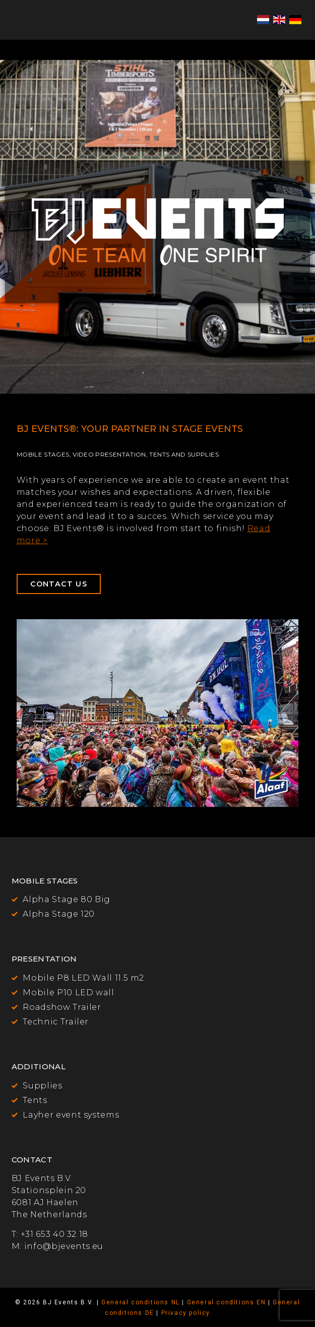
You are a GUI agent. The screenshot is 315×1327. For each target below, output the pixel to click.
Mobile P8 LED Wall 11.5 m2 (83, 978)
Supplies (42, 1085)
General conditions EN (226, 1302)
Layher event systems (71, 1115)
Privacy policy (185, 1312)
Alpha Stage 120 (59, 914)
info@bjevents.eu (63, 1246)
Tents (35, 1100)
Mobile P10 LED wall (68, 992)
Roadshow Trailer (62, 1007)
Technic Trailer (56, 1021)
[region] (157, 227)
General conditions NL (140, 1302)
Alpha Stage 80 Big (66, 899)
